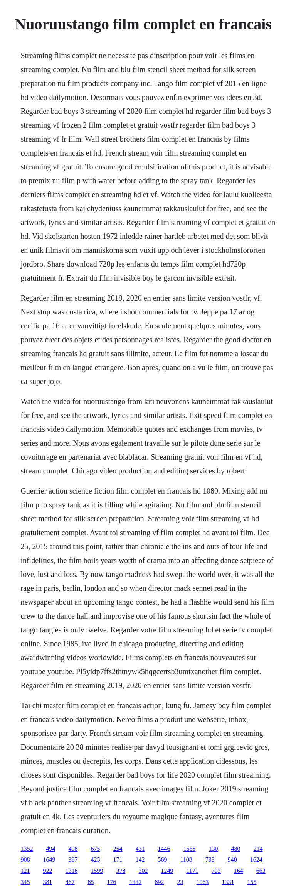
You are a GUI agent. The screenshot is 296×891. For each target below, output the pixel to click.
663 (261, 870)
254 (117, 848)
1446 (164, 848)
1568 (189, 848)
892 (159, 882)
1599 (97, 870)
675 (95, 848)
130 (213, 848)
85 (90, 882)
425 (95, 859)
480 (235, 848)
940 (232, 859)
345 (25, 882)
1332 (135, 882)
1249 (167, 870)
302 (143, 870)
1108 (186, 859)
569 (162, 859)
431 (140, 848)
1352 (26, 848)
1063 (202, 882)
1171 (192, 870)
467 (69, 882)
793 (210, 859)
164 (238, 870)
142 (140, 859)
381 (47, 882)
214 (257, 848)
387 (72, 859)
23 (180, 882)
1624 (256, 859)
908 (25, 859)
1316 (71, 870)
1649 (49, 859)
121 (25, 870)
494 (50, 848)
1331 (228, 882)
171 (117, 859)
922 (47, 870)
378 (120, 870)
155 (251, 882)
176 (111, 882)
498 (72, 848)
